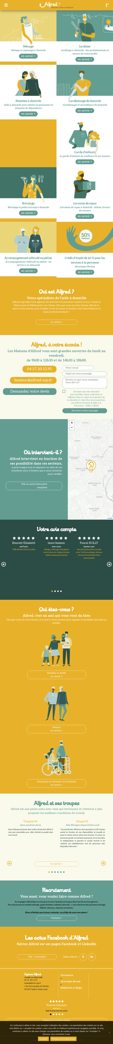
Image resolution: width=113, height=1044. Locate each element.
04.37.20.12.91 (39, 369)
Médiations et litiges (71, 988)
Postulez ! (56, 918)
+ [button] (72, 423)
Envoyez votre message (85, 410)
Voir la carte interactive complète (34, 486)
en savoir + (28, 56)
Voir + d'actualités (37, 956)
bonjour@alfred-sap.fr (33, 380)
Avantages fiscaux (70, 981)
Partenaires (67, 975)
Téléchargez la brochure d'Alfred (56, 1020)
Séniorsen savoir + (56, 729)
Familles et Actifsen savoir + (56, 675)
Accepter (43, 1039)
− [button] (72, 427)
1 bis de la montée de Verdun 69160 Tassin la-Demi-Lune (36, 988)
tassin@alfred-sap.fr (32, 983)
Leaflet (109, 518)
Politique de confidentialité (63, 1039)
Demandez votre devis (29, 391)
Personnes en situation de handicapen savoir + (56, 783)
